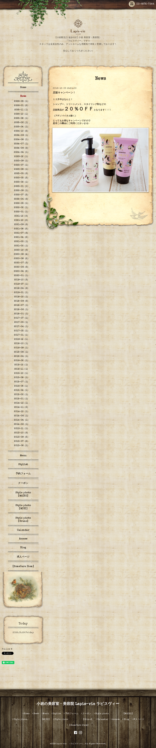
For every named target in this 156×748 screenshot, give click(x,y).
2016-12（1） (21, 339)
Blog (23, 548)
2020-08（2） (21, 259)
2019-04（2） (21, 288)
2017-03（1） (21, 331)
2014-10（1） (21, 412)
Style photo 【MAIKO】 (27, 494)
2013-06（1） (21, 446)
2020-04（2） (21, 271)
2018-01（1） (21, 314)
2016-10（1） (21, 344)
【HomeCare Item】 (23, 566)
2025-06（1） (21, 123)
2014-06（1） (21, 416)
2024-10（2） (21, 131)
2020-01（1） (21, 276)
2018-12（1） (21, 297)
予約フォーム (23, 474)
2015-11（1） (21, 369)
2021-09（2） (21, 225)
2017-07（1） (21, 318)
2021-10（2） (21, 220)
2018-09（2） (21, 301)
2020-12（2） (21, 250)
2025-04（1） (21, 127)
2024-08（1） (21, 140)
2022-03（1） (21, 203)
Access (23, 539)
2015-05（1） (21, 386)
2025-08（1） (21, 118)
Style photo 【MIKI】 (27, 507)
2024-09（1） (21, 135)
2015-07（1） (21, 382)
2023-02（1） (21, 182)
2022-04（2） (21, 199)
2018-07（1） (21, 305)
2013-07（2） (21, 441)
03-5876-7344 (141, 4)
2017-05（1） (21, 322)
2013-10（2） (21, 433)
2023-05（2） (21, 174)
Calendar (23, 530)
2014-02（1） (21, 424)
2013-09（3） (21, 437)
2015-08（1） (21, 378)
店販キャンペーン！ (64, 93)
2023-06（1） (21, 169)
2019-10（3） (21, 280)
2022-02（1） (21, 208)
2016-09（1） (21, 348)
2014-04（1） (21, 420)
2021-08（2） (21, 229)
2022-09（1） (21, 191)
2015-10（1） (21, 373)
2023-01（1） (21, 186)
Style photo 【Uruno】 (27, 520)
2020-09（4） (21, 254)
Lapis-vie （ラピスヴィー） (70, 744)
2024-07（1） (21, 144)
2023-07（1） (21, 165)
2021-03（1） (21, 242)
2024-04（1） (21, 152)
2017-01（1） (21, 335)
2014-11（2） (21, 407)
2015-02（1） (21, 395)
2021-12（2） (21, 216)
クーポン (23, 483)
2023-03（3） (21, 178)
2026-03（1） (21, 101)
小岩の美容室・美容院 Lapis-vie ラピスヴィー (78, 704)
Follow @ (7, 649)
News (23, 96)
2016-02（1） (21, 361)
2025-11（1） (21, 110)
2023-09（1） (21, 161)
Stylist (23, 464)
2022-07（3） (21, 195)
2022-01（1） (21, 212)
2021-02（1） (21, 246)
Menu (23, 456)
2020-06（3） (21, 267)
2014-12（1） (21, 403)
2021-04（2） (21, 237)
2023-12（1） (21, 157)
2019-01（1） (21, 293)
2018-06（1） (21, 310)
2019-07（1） (21, 284)
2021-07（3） (21, 233)
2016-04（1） (21, 356)
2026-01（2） (21, 106)
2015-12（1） (21, 365)
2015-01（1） (21, 399)
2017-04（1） (21, 327)
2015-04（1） (21, 390)
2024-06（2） (21, 148)
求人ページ (23, 557)
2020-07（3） (21, 263)
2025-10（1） (21, 114)
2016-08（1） (21, 352)
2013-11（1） (21, 429)
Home (23, 87)
